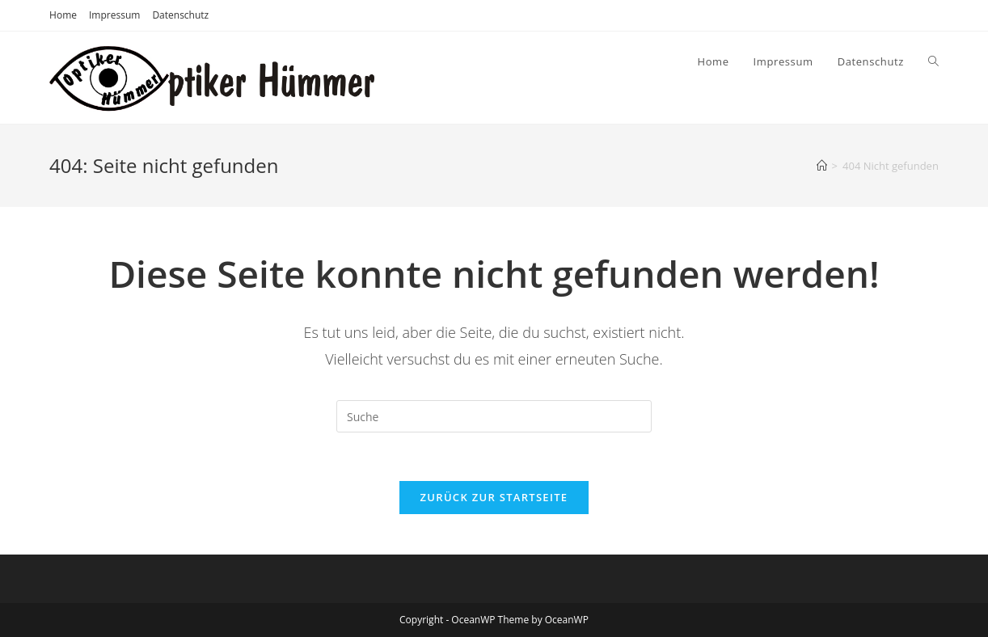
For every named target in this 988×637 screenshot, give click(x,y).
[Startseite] (822, 165)
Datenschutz (180, 15)
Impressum (114, 15)
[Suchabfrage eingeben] (494, 416)
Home (63, 15)
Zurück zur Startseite (494, 497)
